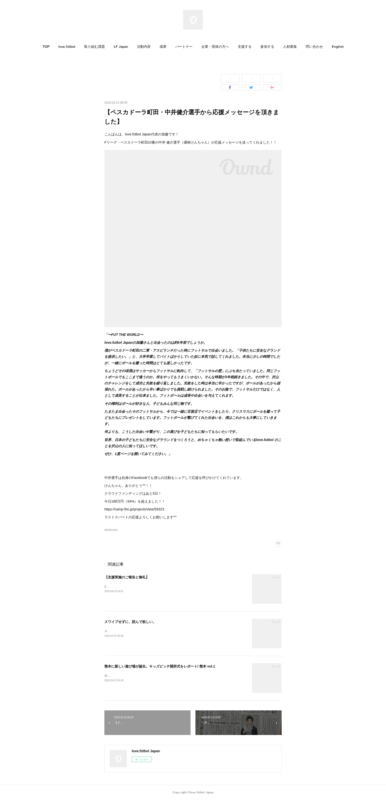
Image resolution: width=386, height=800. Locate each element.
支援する (245, 46)
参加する (267, 46)
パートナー (184, 46)
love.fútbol (66, 46)
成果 (163, 46)
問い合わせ (314, 46)
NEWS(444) (110, 530)
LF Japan (121, 46)
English (338, 46)
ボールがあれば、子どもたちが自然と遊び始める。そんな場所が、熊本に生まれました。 (163, 675)
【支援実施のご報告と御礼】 (126, 577)
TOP (46, 46)
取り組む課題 (94, 46)
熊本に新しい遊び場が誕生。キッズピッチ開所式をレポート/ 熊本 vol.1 (159, 666)
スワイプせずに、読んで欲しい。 (130, 622)
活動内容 (144, 46)
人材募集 (290, 46)
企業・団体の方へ (215, 46)
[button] (46, 46)
